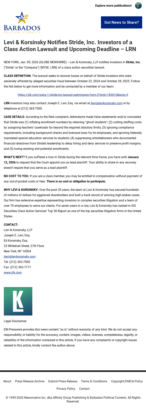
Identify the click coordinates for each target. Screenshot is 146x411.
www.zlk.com (13, 272)
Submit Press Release (62, 381)
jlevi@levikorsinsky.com (106, 103)
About (7, 381)
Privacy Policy (65, 388)
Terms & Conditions (94, 381)
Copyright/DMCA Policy (127, 381)
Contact (84, 388)
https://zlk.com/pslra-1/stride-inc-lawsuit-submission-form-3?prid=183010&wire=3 (73, 95)
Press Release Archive (29, 381)
